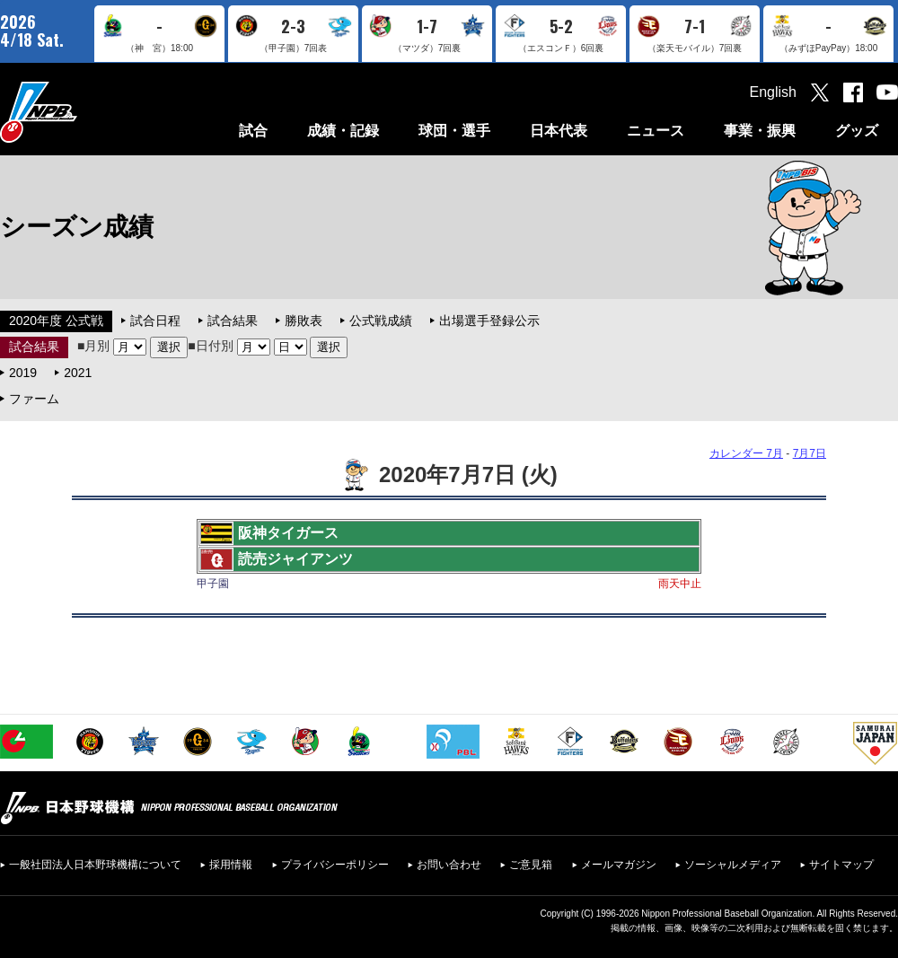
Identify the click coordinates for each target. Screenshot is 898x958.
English (773, 92)
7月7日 (809, 453)
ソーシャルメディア (732, 864)
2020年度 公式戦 (56, 320)
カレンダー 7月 (746, 453)
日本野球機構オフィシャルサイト (83, 112)
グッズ (856, 130)
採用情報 (230, 864)
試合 (253, 130)
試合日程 (155, 320)
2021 (78, 372)
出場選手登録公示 (489, 320)
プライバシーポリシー (335, 864)
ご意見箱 (530, 864)
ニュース (655, 130)
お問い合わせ (449, 864)
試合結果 (232, 320)
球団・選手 (454, 130)
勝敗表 (303, 320)
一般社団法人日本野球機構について (95, 864)
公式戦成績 (380, 320)
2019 (23, 372)
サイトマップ (841, 864)
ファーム (34, 398)
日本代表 (558, 130)
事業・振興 (760, 130)
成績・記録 (343, 130)
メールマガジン (618, 864)
